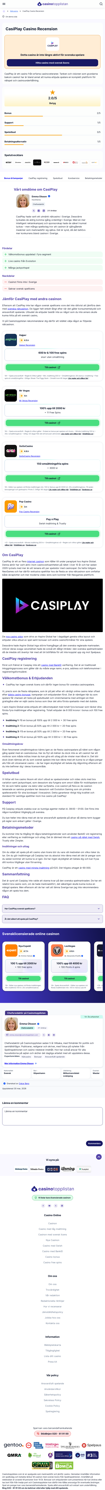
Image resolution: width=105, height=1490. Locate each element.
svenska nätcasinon (18, 308)
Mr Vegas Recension (28, 400)
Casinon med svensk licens (52, 1234)
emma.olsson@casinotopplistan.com (24, 1035)
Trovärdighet (52, 1289)
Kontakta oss (52, 1323)
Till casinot (52, 367)
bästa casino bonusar (19, 694)
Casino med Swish (52, 1245)
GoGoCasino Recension (29, 456)
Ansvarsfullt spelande (52, 1383)
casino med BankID (51, 665)
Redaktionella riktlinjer (52, 1301)
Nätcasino (14, 11)
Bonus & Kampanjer (70, 178)
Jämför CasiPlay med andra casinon (39, 178)
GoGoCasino (26, 446)
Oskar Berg (24, 1083)
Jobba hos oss (52, 1317)
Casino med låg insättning (52, 1229)
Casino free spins (52, 1262)
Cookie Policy (52, 1405)
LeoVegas (69, 946)
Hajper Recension (27, 345)
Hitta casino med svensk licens (52, 62)
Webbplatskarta (52, 1345)
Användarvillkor (52, 1389)
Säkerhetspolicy (52, 1394)
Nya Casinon (52, 1240)
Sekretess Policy (52, 1400)
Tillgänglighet (52, 1350)
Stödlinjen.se (87, 434)
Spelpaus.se (87, 489)
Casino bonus (52, 1256)
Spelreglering (53, 1411)
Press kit (52, 1361)
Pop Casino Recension (29, 511)
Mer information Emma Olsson (20, 1063)
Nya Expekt (25, 946)
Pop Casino (25, 501)
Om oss (52, 1284)
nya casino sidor (14, 636)
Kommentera (94, 1143)
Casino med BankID (52, 1251)
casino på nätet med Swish (85, 837)
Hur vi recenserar (52, 1306)
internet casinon (35, 561)
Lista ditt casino (52, 1356)
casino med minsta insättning (33, 867)
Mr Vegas (24, 390)
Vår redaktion (52, 1295)
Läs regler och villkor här (78, 378)
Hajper (22, 335)
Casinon (52, 1223)
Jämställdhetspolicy (52, 1312)
